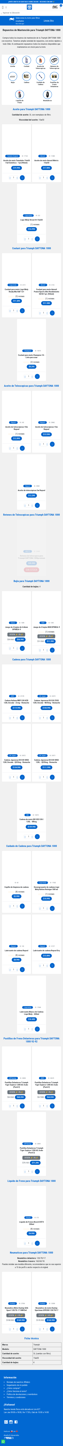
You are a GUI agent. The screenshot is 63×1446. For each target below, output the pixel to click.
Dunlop (12, 1303)
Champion (27, 351)
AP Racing (12, 1078)
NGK (42, 623)
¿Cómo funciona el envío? (17, 1391)
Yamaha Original (12, 156)
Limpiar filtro (49, 20)
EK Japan (42, 696)
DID (27, 815)
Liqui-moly (28, 215)
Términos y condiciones (16, 1397)
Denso (13, 623)
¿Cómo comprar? (13, 1388)
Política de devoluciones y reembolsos (22, 1394)
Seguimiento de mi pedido (17, 1385)
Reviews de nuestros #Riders (18, 1382)
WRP (12, 696)
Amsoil (42, 156)
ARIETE (27, 551)
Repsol (13, 422)
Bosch (28, 1218)
